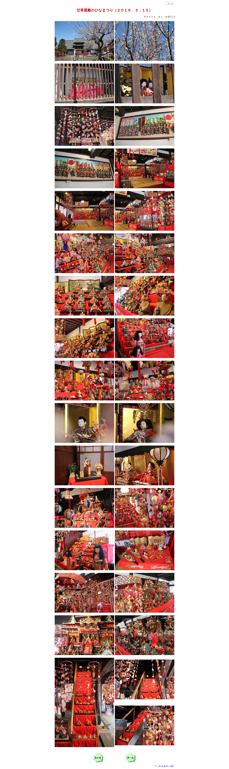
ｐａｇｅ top (164, 765)
